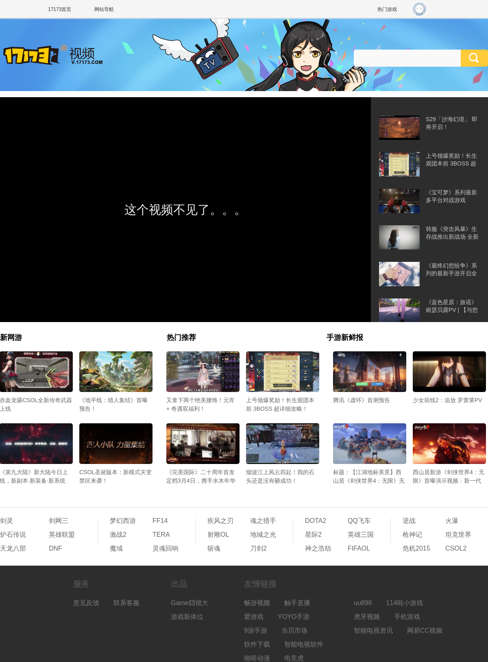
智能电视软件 (303, 644)
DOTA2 (315, 520)
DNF (55, 548)
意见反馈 (86, 602)
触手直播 (297, 602)
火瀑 (451, 520)
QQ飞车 (359, 520)
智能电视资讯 (373, 630)
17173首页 (59, 9)
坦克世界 (458, 534)
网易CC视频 (424, 630)
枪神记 (412, 534)
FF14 (160, 520)
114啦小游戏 (404, 602)
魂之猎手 (263, 520)
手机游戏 (407, 616)
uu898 (363, 602)
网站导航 (104, 9)
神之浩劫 (318, 548)
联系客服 (126, 602)
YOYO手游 (293, 616)
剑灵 (6, 520)
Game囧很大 (189, 602)
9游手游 (255, 630)
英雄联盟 (62, 534)
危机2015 (416, 548)
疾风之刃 (220, 520)
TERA (161, 534)
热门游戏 (387, 9)
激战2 (118, 534)
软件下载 (257, 644)
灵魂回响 (165, 548)
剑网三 (58, 520)
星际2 (313, 534)
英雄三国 (361, 534)
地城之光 (263, 534)
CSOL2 (455, 548)
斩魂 (213, 548)
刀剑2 (258, 548)
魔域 (116, 548)
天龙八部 (13, 548)
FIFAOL (359, 548)
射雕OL (218, 534)
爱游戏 (254, 616)
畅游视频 (257, 602)
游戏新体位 (187, 616)
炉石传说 (13, 534)
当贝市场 (294, 630)
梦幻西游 (123, 520)
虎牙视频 (367, 616)
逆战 (409, 520)
